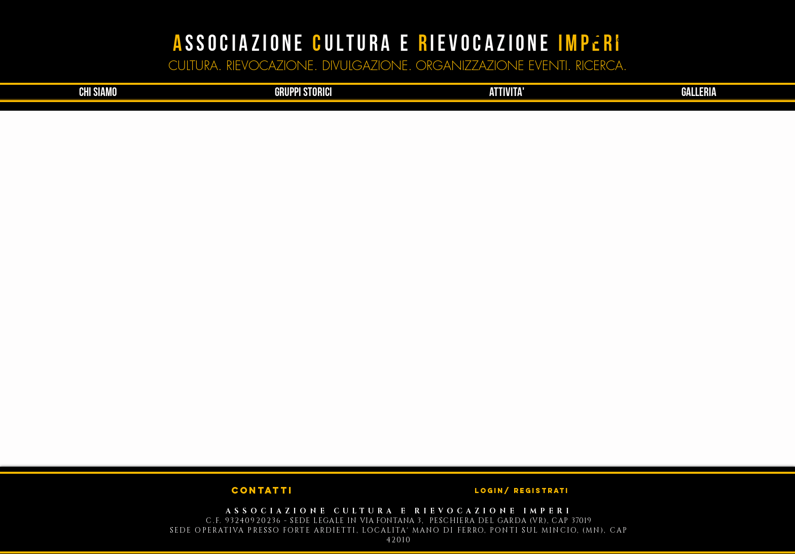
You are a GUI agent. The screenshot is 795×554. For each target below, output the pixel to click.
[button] (507, 92)
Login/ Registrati (522, 491)
